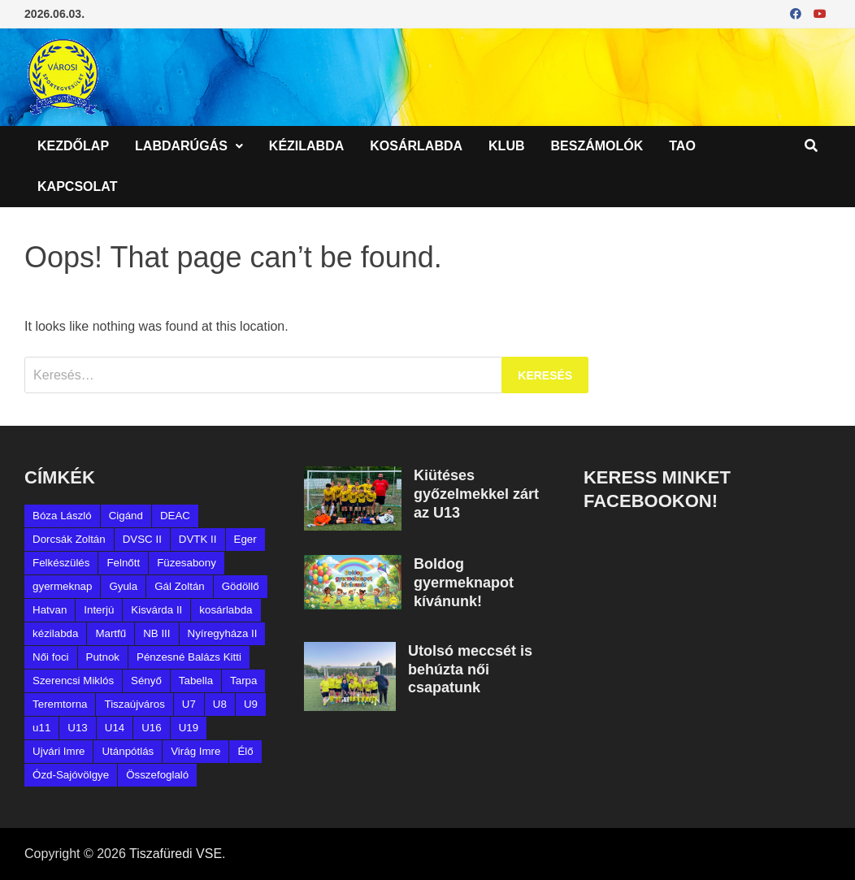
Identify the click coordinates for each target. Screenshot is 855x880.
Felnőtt (123, 563)
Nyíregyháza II (223, 633)
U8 (220, 704)
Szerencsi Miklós (73, 680)
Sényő (146, 680)
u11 (41, 728)
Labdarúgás (181, 146)
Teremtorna (60, 704)
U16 (151, 728)
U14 (114, 728)
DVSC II (142, 539)
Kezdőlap (73, 146)
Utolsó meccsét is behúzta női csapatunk (470, 669)
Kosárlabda (416, 146)
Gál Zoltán (179, 586)
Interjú (99, 610)
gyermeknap (62, 586)
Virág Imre (195, 751)
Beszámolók (597, 146)
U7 (189, 704)
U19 (188, 728)
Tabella (196, 680)
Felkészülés (61, 563)
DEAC (175, 515)
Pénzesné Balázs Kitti (189, 657)
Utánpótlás (128, 751)
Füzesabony (186, 563)
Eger (245, 539)
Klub (506, 146)
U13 (77, 728)
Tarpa (243, 680)
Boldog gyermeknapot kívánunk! (464, 582)
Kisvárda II (156, 610)
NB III (156, 633)
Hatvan (50, 610)
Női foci (50, 657)
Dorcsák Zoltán (69, 539)
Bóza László (62, 515)
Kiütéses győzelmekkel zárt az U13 (476, 494)
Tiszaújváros (134, 704)
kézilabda (55, 633)
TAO (682, 146)
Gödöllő (240, 586)
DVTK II (198, 539)
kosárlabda (225, 610)
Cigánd (126, 515)
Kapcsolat (77, 186)
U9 (251, 704)
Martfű (110, 633)
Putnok (103, 657)
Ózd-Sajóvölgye (71, 775)
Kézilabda (306, 146)
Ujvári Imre (59, 751)
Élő (245, 751)
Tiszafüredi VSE (175, 853)
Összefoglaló (157, 775)
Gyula (123, 586)
